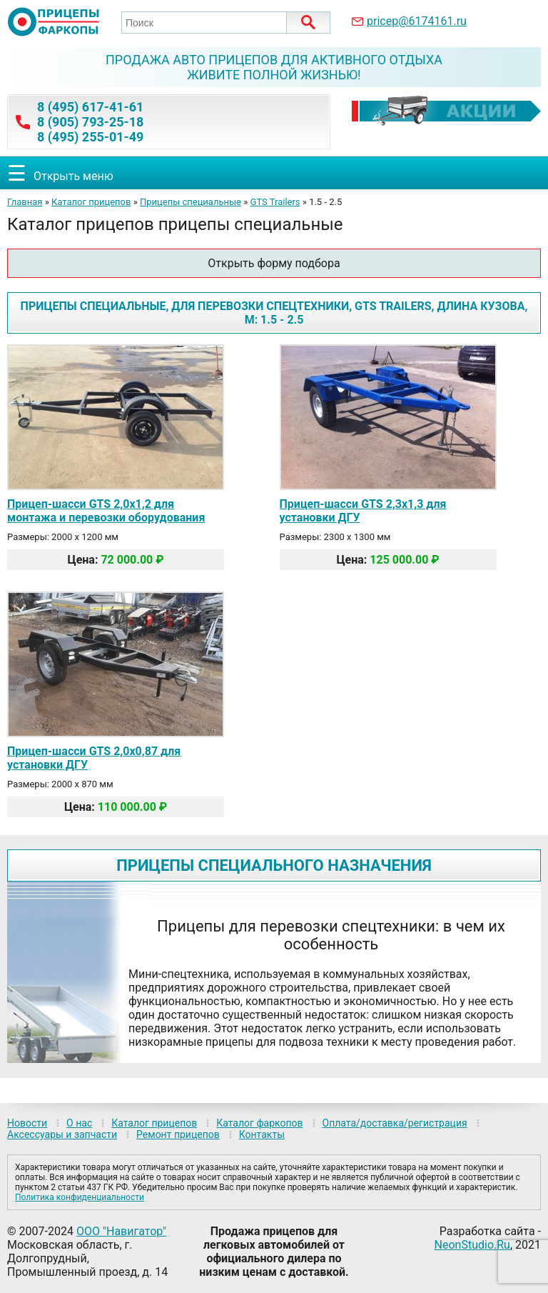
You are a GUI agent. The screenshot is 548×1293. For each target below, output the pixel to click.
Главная (24, 201)
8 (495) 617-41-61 (90, 106)
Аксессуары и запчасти (62, 1134)
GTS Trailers (275, 201)
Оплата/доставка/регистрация (395, 1123)
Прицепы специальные (190, 201)
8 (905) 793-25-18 (90, 121)
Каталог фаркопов (259, 1123)
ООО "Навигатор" (121, 1231)
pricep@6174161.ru (417, 21)
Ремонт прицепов (178, 1134)
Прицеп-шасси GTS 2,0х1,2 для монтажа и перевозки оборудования (106, 510)
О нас (79, 1123)
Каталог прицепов (91, 201)
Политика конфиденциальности (79, 1197)
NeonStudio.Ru (472, 1245)
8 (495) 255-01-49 (90, 136)
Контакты (262, 1134)
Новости (27, 1123)
